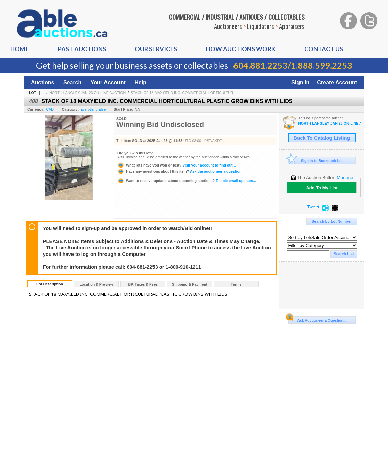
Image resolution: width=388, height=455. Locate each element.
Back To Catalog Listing (322, 138)
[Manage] (345, 177)
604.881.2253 (260, 65)
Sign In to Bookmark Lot (315, 160)
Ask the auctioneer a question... (180, 171)
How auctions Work (240, 49)
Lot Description (49, 284)
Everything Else (93, 109)
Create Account (337, 82)
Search (72, 82)
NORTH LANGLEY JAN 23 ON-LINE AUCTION (87, 93)
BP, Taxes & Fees (143, 284)
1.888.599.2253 (321, 65)
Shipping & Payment (189, 284)
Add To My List (321, 187)
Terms (236, 284)
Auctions (42, 82)
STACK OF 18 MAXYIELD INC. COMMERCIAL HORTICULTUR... (183, 93)
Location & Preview (96, 284)
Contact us (323, 49)
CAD (50, 109)
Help (140, 82)
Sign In (300, 82)
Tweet (313, 207)
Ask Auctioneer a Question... (317, 319)
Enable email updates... (186, 181)
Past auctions (82, 49)
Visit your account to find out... (176, 165)
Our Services (156, 49)
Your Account (108, 82)
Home (19, 49)
